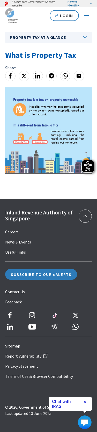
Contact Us (15, 291)
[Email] (79, 76)
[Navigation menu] (86, 15)
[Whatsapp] (65, 76)
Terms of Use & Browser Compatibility (39, 376)
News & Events (18, 242)
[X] (24, 76)
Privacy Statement (21, 366)
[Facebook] (10, 76)
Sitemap (12, 346)
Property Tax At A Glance (38, 37)
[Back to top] (85, 216)
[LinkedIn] (38, 76)
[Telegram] (51, 76)
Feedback (13, 301)
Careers (12, 231)
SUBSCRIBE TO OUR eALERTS (41, 274)
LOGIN (64, 15)
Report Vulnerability (26, 356)
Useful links (15, 252)
